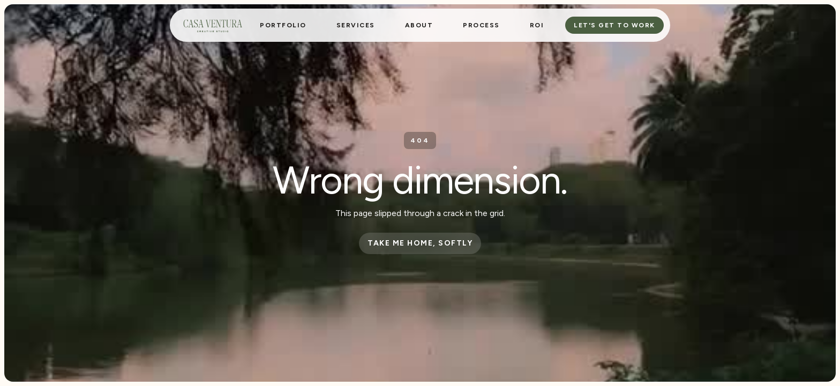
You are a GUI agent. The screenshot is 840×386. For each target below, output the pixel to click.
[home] (213, 25)
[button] (356, 25)
